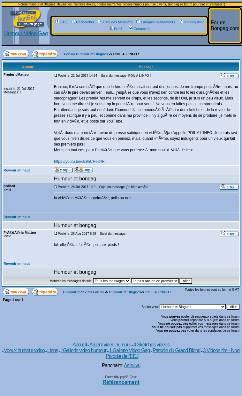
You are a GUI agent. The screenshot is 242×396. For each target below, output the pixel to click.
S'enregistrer (191, 22)
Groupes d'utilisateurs (155, 22)
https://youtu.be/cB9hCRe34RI (80, 161)
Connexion (139, 29)
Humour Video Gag (26, 31)
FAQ (61, 22)
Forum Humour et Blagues (86, 54)
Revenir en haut (17, 170)
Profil (115, 29)
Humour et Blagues (125, 292)
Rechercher (82, 22)
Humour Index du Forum (83, 292)
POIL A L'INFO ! (158, 292)
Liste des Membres (115, 22)
